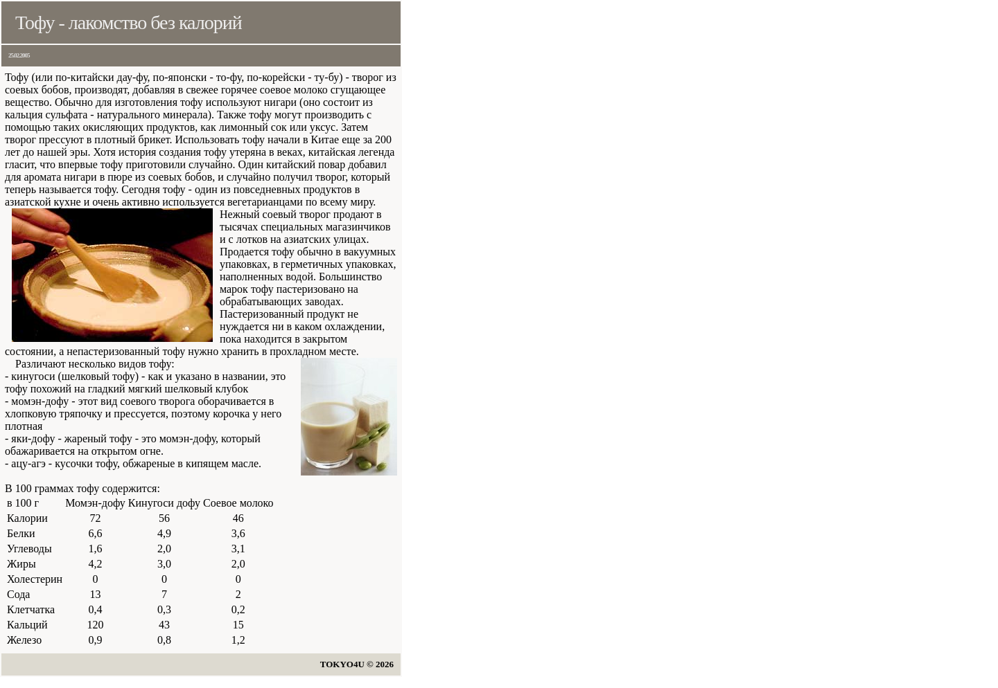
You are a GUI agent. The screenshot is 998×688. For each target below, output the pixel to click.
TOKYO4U (342, 664)
